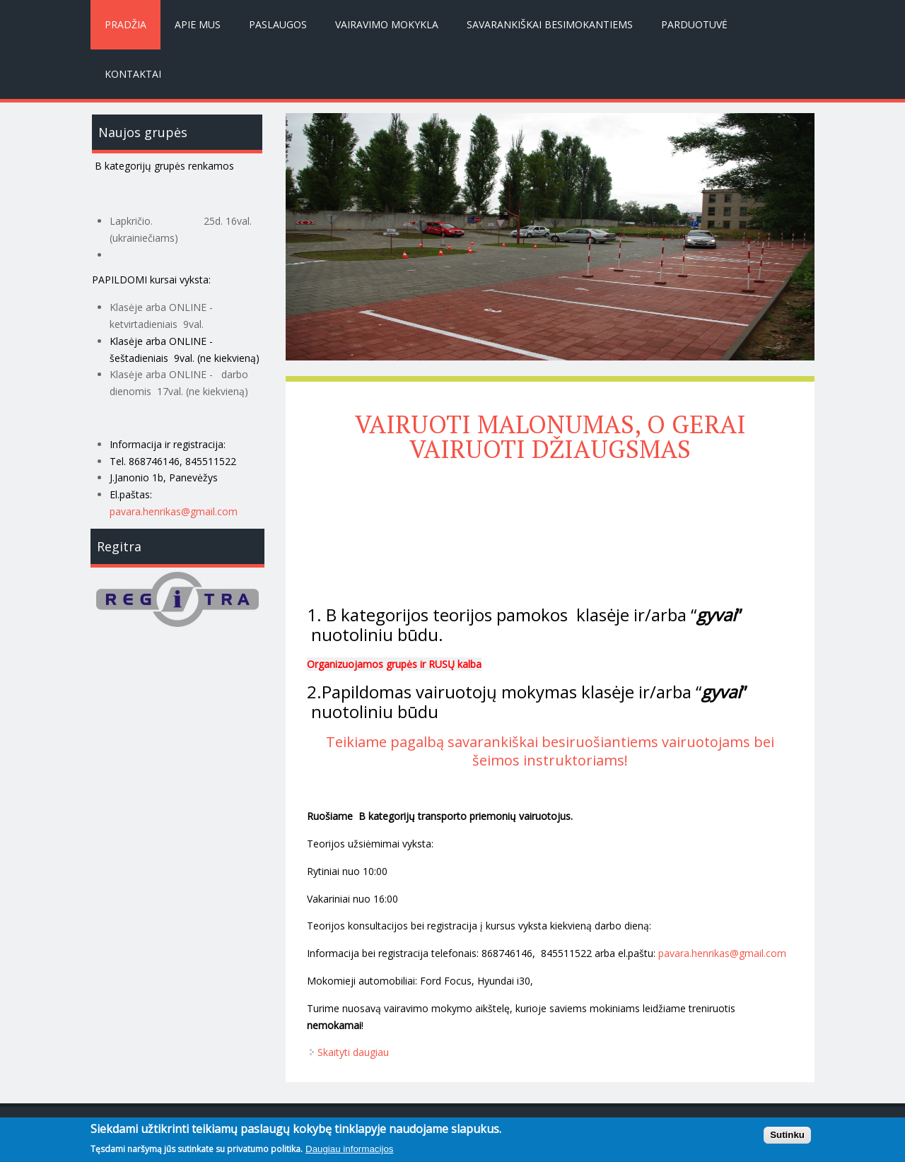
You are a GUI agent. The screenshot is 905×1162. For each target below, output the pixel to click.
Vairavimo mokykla (386, 24)
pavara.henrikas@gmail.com (174, 511)
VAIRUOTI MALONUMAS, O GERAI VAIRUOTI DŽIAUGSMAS (550, 436)
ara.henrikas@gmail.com (730, 953)
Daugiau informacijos (349, 1153)
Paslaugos (278, 24)
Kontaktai (133, 74)
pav (666, 953)
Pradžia (125, 24)
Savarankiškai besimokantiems (550, 24)
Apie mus (198, 24)
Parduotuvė (694, 24)
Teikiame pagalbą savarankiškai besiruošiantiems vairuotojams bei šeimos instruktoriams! (550, 751)
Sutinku (787, 1139)
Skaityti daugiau (353, 1052)
